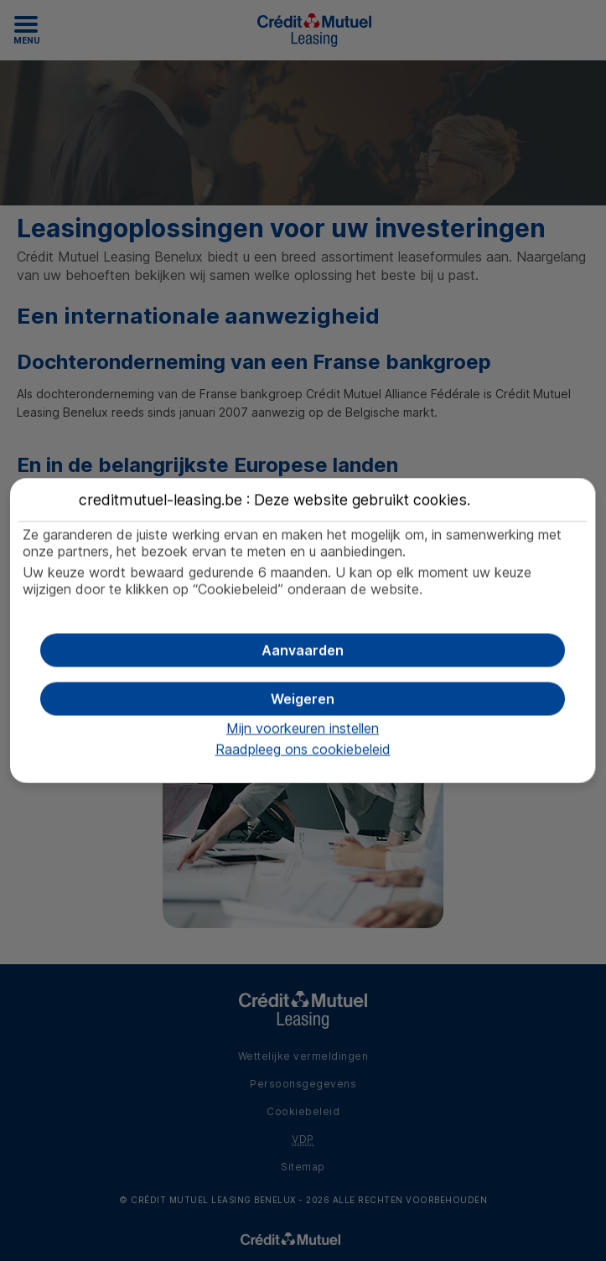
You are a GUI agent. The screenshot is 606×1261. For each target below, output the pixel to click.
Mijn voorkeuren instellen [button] (302, 728)
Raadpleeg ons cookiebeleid (303, 749)
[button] (302, 650)
